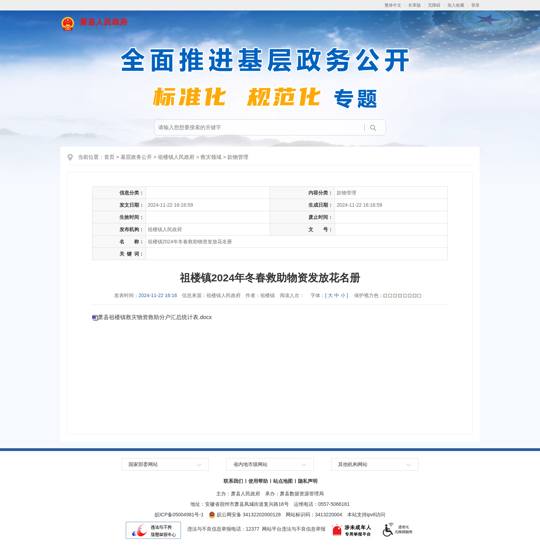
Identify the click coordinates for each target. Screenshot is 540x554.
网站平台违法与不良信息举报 (294, 529)
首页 (109, 157)
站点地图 (283, 481)
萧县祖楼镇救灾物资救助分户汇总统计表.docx (155, 317)
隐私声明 (308, 481)
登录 (475, 5)
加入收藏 (455, 5)
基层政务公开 (136, 157)
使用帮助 (258, 481)
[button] (414, 5)
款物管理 (237, 157)
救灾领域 (210, 157)
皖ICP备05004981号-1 (179, 514)
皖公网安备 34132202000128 (245, 514)
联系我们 (233, 481)
